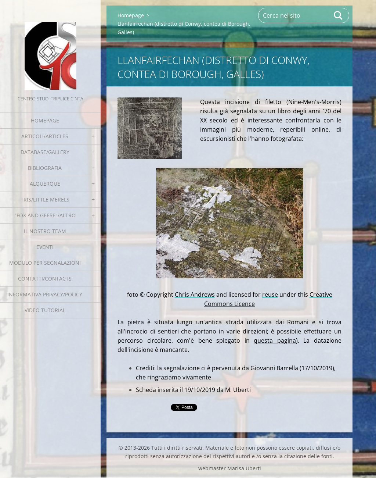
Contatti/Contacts (45, 278)
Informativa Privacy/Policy (44, 294)
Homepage (45, 120)
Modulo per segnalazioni (45, 262)
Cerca (338, 15)
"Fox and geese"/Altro (45, 215)
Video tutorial (45, 310)
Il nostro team (45, 231)
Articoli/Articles (44, 136)
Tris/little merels (45, 199)
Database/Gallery (45, 152)
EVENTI (45, 246)
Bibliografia (45, 167)
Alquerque (45, 183)
